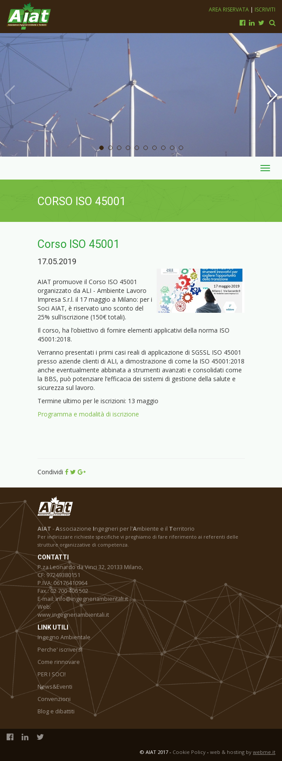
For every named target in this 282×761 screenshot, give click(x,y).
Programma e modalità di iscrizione (88, 414)
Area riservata (229, 9)
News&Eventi (55, 686)
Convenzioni (54, 699)
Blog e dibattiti (56, 711)
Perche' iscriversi (60, 649)
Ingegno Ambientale (64, 637)
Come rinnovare (59, 662)
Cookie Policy (189, 752)
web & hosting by (242, 752)
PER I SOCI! (52, 674)
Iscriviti (265, 9)
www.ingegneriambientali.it (73, 615)
